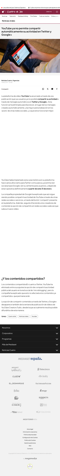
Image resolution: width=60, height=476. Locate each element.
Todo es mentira (44, 16)
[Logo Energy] (43, 390)
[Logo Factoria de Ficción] (43, 383)
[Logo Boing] (16, 390)
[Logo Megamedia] (31, 458)
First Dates (33, 16)
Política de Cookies (30, 440)
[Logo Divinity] (43, 376)
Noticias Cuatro (30, 350)
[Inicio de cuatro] (3, 12)
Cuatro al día (12, 316)
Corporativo (30, 333)
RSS (30, 446)
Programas (30, 339)
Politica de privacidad (30, 434)
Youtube (34, 316)
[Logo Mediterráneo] (30, 419)
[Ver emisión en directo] (48, 11)
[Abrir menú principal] (57, 12)
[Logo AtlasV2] (16, 412)
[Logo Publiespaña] (43, 412)
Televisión (13, 16)
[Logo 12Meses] (43, 405)
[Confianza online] (30, 468)
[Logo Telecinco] (43, 369)
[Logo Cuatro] (16, 376)
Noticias (4, 16)
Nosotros (30, 327)
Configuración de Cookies (30, 437)
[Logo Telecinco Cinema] (16, 405)
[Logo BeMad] (16, 397)
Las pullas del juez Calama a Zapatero (14, 7)
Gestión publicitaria (30, 443)
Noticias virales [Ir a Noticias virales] (8, 21)
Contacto (30, 448)
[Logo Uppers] (43, 397)
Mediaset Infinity (23, 16)
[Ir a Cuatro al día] (14, 11)
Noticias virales (23, 316)
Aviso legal (30, 429)
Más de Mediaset (30, 344)
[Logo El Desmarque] (16, 383)
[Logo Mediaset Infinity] (16, 369)
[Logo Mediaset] (30, 360)
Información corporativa (30, 432)
